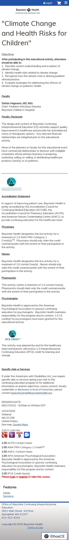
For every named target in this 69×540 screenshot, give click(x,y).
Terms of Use (35, 527)
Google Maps (20, 424)
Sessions (8, 496)
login (12, 476)
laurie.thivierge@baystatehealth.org (31, 392)
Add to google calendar (5, 435)
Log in (49, 3)
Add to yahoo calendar (12, 435)
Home (6, 492)
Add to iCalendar (19, 435)
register (23, 476)
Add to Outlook (27, 435)
